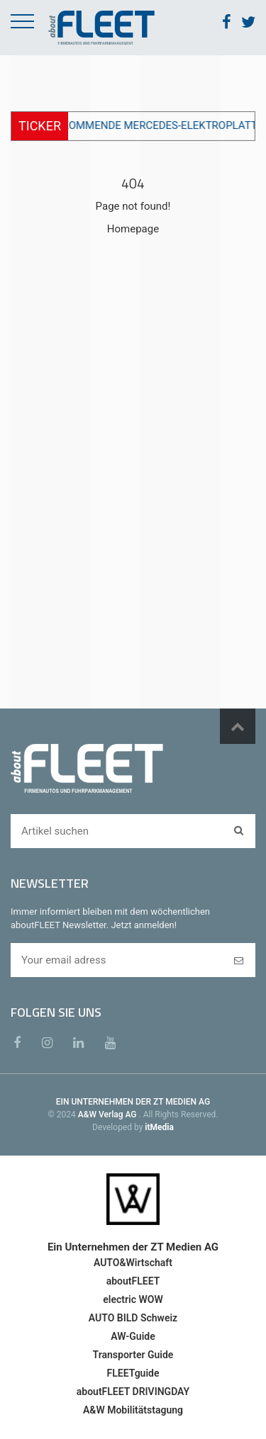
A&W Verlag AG (108, 1114)
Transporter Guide (133, 1354)
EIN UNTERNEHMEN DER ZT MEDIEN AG (133, 1102)
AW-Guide (133, 1336)
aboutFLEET (133, 1281)
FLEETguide (133, 1373)
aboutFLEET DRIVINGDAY (133, 1391)
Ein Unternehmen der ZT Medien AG (133, 1247)
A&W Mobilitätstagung (133, 1410)
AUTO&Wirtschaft (133, 1262)
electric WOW (132, 1299)
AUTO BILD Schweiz (133, 1318)
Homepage (133, 228)
